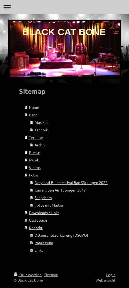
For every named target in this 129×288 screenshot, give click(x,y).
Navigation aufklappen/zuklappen (64, 7)
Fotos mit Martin (49, 205)
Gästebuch (38, 220)
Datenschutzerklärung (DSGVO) (61, 235)
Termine (36, 137)
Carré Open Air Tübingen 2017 (60, 190)
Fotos (34, 174)
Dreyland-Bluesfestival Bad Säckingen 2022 (71, 182)
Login (111, 274)
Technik (41, 129)
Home (34, 107)
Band (33, 114)
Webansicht (105, 280)
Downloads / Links (44, 212)
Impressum (44, 242)
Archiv (40, 144)
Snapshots (43, 197)
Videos (34, 167)
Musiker (41, 122)
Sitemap (51, 274)
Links (39, 250)
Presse (34, 152)
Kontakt (36, 227)
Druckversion (28, 274)
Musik (34, 159)
